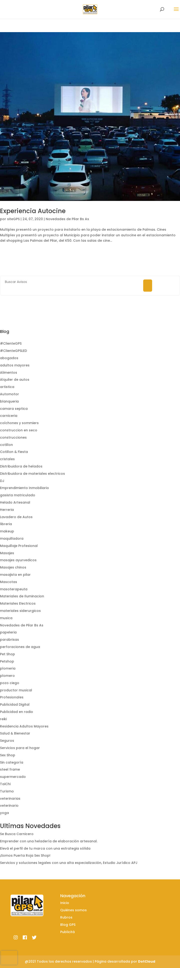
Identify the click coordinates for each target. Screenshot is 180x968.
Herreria (7, 509)
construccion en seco (18, 430)
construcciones (13, 437)
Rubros (66, 917)
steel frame (10, 769)
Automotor (9, 394)
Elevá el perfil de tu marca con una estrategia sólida (45, 848)
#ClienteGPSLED (13, 350)
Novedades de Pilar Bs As (67, 219)
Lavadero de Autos (16, 517)
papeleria (8, 632)
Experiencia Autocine (33, 211)
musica (6, 618)
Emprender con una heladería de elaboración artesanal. (49, 841)
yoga (4, 812)
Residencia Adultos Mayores (24, 726)
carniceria (8, 415)
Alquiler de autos (14, 379)
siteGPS (13, 219)
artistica (7, 386)
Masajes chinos (13, 567)
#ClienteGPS (11, 343)
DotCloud (146, 961)
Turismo (7, 791)
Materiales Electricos (18, 603)
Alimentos (8, 372)
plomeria (7, 668)
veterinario (9, 805)
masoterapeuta (13, 589)
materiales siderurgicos (20, 610)
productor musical (16, 690)
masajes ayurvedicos (18, 560)
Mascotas (8, 582)
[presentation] (9, 958)
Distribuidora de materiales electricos (32, 473)
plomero (7, 675)
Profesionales (11, 697)
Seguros (7, 740)
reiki (3, 719)
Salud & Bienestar (15, 733)
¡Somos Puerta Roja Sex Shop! (25, 855)
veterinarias (10, 798)
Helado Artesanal (15, 502)
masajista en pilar (15, 574)
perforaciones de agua (20, 646)
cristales (7, 459)
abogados (9, 358)
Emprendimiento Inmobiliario (24, 488)
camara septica (14, 408)
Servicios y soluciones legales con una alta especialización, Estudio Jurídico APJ (68, 862)
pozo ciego (9, 683)
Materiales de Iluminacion (22, 596)
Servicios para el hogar (20, 748)
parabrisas (9, 639)
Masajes (7, 553)
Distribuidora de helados (21, 466)
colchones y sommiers (19, 423)
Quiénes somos (73, 910)
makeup (7, 531)
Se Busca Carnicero (17, 834)
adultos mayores (15, 365)
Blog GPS (67, 924)
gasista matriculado (17, 495)
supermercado (13, 776)
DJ (2, 480)
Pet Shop (7, 654)
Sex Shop (7, 755)
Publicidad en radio (16, 711)
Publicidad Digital (15, 704)
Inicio (64, 902)
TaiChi (5, 784)
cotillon (6, 444)
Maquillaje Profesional (19, 545)
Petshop (7, 661)
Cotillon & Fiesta (14, 451)
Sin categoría (11, 762)
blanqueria (9, 401)
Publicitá (67, 932)
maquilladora (11, 538)
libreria (6, 524)
